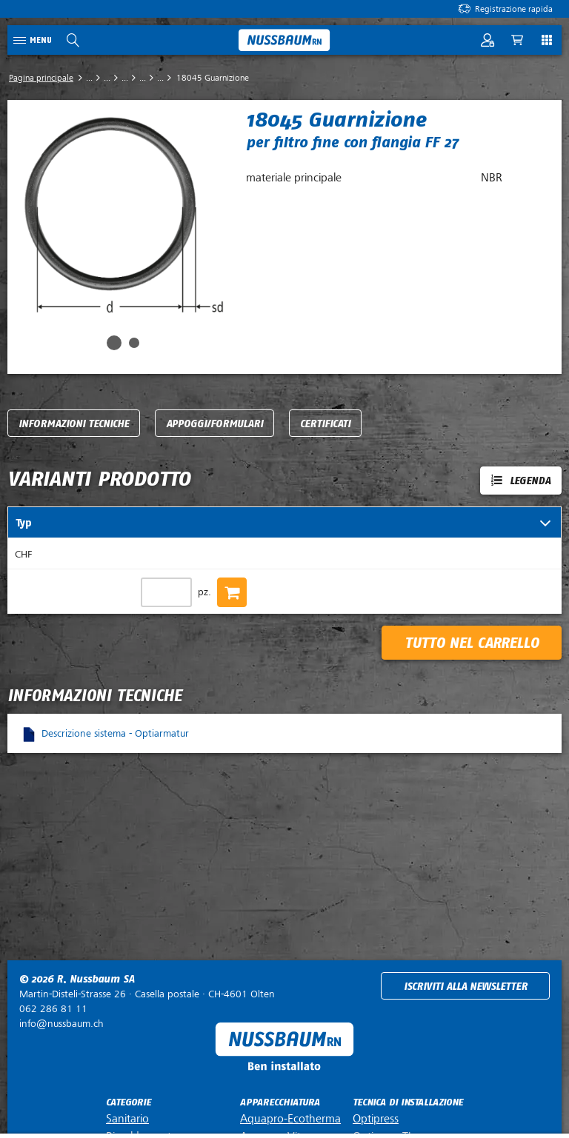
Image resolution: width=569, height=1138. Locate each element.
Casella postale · (147, 994)
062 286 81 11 (53, 1009)
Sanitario (127, 1118)
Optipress (376, 1118)
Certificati (325, 424)
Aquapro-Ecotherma (290, 1118)
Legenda (530, 481)
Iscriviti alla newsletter (466, 986)
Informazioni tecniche (74, 424)
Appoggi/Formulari (214, 424)
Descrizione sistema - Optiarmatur (115, 733)
